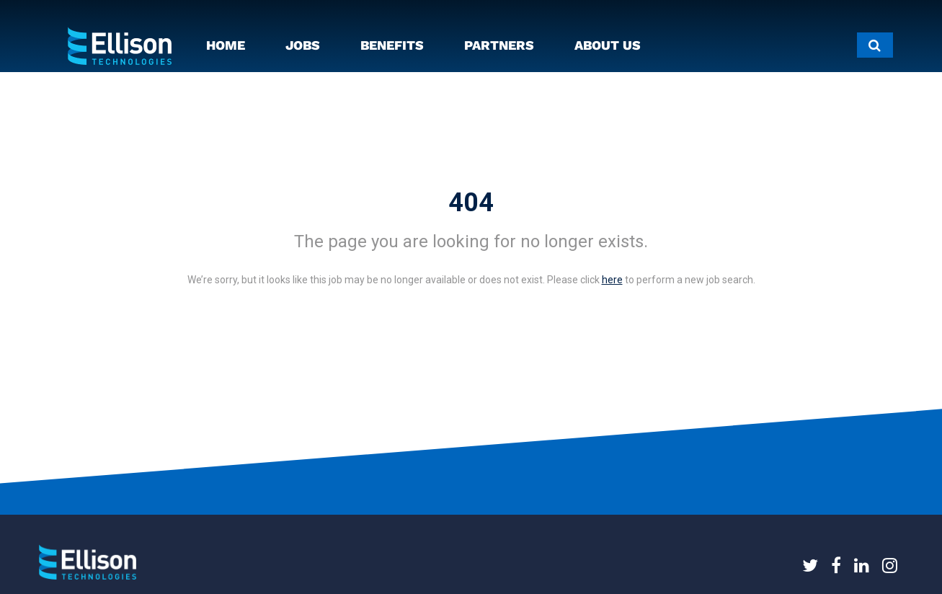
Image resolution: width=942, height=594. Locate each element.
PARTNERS (499, 45)
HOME (225, 45)
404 (471, 202)
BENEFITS (392, 45)
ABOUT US (607, 45)
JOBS (302, 45)
